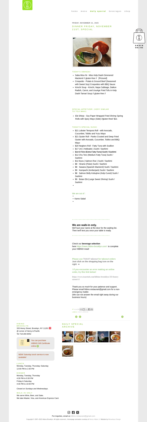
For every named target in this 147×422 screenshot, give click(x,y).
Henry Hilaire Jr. (95, 419)
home (74, 11)
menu (84, 11)
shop (127, 11)
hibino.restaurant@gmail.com (83, 416)
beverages (115, 11)
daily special (98, 11)
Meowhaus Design (114, 419)
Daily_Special (83, 312)
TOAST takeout (90, 259)
